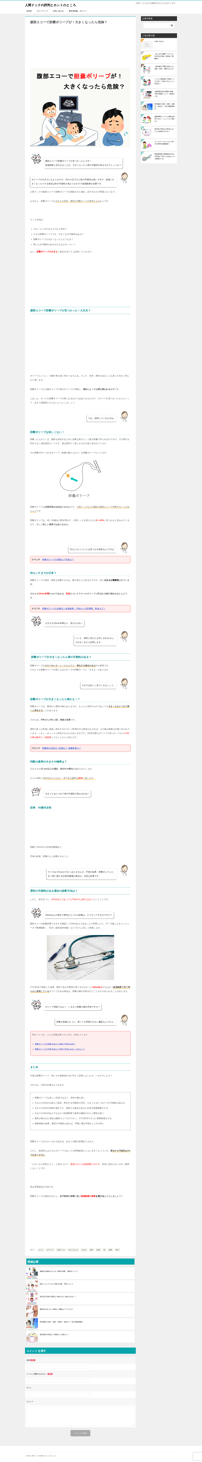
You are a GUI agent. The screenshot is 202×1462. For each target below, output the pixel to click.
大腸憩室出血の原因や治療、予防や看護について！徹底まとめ (164, 94)
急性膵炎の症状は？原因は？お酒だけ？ (54, 1334)
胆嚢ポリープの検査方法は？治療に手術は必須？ (55, 1044)
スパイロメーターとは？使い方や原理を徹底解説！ (164, 143)
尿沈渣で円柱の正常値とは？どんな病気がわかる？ (164, 130)
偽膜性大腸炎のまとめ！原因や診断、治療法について (59, 1271)
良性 (117, 1250)
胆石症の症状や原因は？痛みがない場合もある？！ (58, 1296)
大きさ (84, 1250)
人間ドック (61, 1250)
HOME (29, 11)
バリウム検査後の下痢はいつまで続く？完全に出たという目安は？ (164, 81)
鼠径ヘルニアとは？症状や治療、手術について (56, 1284)
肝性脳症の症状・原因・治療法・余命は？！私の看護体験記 (61, 1322)
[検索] (159, 25)
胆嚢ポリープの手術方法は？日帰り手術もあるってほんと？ (60, 1049)
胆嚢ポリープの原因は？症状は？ (58, 559)
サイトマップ (42, 11)
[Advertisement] (80, 46)
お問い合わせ (58, 11)
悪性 (91, 1250)
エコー (41, 1250)
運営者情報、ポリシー (78, 11)
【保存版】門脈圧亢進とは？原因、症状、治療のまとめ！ (164, 68)
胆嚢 (110, 1250)
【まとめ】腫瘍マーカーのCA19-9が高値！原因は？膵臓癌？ (164, 56)
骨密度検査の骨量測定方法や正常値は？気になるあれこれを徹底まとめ (164, 156)
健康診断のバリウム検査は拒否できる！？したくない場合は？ (164, 119)
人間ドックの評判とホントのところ (56, 4)
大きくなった (73, 1250)
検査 (98, 1250)
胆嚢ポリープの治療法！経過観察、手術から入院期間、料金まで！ (74, 608)
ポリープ (50, 1250)
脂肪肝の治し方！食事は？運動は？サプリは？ (56, 1309)
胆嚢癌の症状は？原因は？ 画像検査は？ (61, 748)
